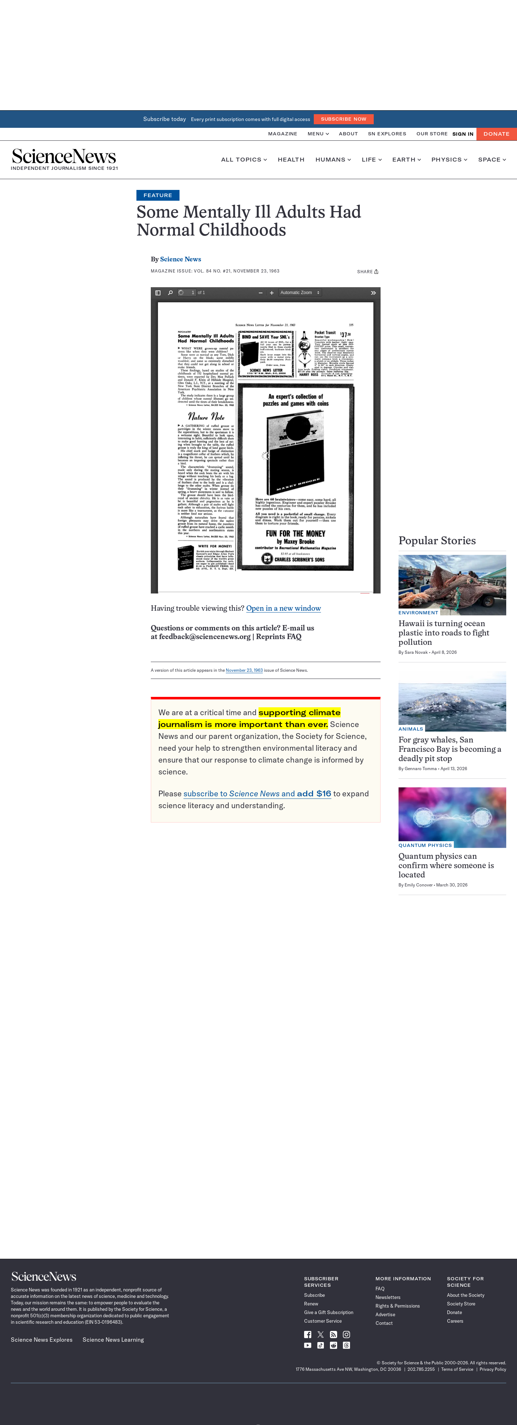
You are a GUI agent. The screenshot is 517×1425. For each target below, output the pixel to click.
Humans (333, 160)
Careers (455, 1321)
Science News (180, 260)
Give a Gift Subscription (328, 1312)
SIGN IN (463, 134)
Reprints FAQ (278, 637)
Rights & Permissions (398, 1306)
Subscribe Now (344, 119)
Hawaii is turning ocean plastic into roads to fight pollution (444, 633)
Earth (406, 160)
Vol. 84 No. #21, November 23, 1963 (237, 271)
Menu (318, 133)
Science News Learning (113, 1339)
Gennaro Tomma (421, 768)
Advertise (385, 1314)
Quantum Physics (425, 845)
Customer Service (323, 1321)
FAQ (380, 1288)
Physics (449, 160)
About (348, 133)
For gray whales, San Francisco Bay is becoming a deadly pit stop (450, 750)
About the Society (465, 1295)
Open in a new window (283, 608)
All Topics (244, 160)
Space (492, 160)
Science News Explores (42, 1339)
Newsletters (388, 1297)
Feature (158, 195)
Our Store (432, 133)
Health (291, 160)
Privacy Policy (493, 1369)
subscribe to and (257, 793)
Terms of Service (457, 1369)
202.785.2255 (421, 1369)
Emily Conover (419, 885)
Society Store (461, 1304)
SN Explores (387, 133)
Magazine (283, 133)
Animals (411, 729)
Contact (384, 1323)
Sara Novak (416, 652)
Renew (311, 1304)
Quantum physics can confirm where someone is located (446, 866)
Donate (497, 134)
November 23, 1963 (244, 670)
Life (372, 160)
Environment (418, 612)
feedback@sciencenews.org (205, 637)
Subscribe (314, 1295)
